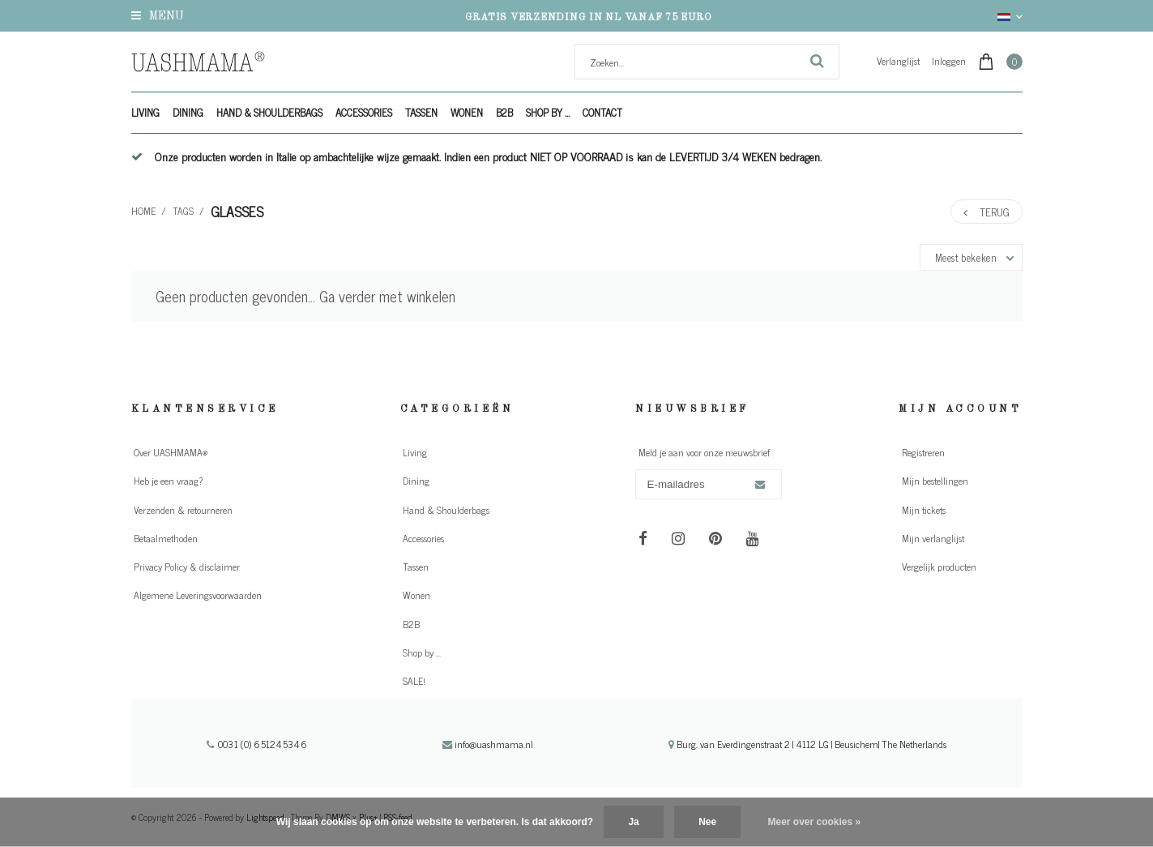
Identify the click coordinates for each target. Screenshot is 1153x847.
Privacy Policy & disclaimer (187, 566)
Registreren (923, 452)
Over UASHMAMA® (170, 452)
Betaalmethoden (166, 538)
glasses (237, 211)
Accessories (363, 112)
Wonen (467, 112)
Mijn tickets (924, 510)
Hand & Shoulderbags (269, 112)
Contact (602, 112)
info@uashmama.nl (487, 744)
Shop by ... (548, 112)
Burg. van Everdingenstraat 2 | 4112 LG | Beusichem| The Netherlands (807, 744)
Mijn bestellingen (935, 481)
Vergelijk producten (939, 566)
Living (145, 112)
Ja (633, 822)
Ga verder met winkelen (387, 296)
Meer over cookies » (814, 822)
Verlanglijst (898, 61)
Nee (707, 822)
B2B (504, 112)
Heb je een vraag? (168, 481)
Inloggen (949, 61)
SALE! (414, 681)
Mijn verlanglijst (933, 538)
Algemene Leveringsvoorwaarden (198, 595)
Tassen (421, 112)
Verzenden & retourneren (183, 510)
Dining (188, 112)
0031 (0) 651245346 (257, 744)
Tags (183, 211)
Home (143, 211)
